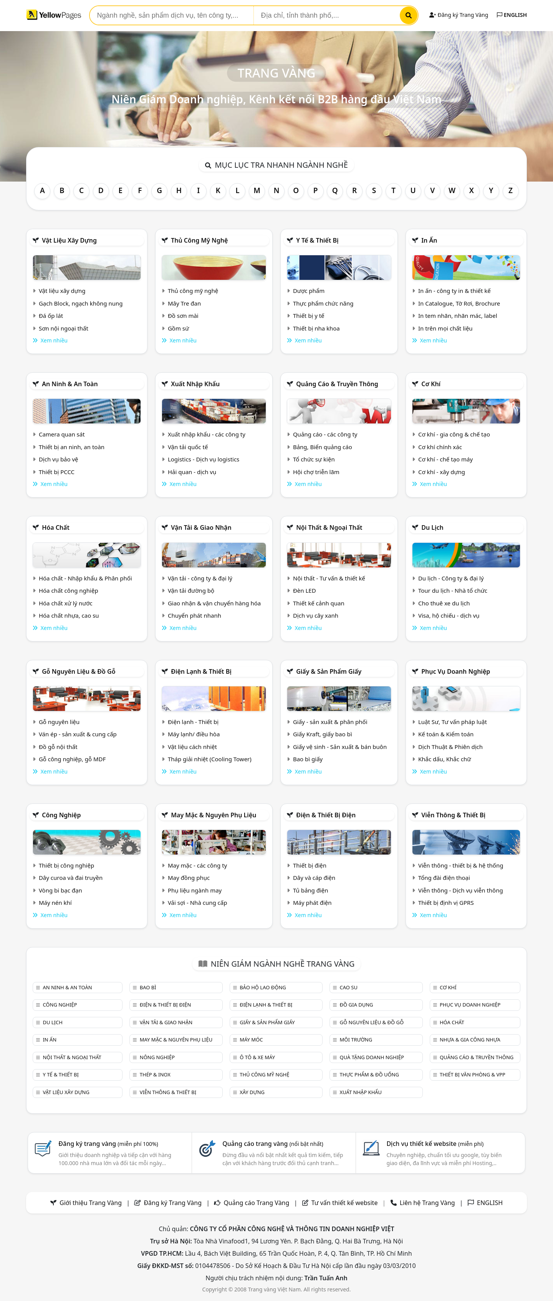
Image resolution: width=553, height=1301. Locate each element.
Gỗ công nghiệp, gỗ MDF (72, 759)
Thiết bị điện (309, 865)
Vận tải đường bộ (191, 590)
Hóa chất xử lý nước (66, 603)
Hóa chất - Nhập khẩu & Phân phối (85, 578)
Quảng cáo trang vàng (272, 1143)
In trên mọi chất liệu (445, 328)
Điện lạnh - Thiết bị (193, 722)
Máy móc (251, 1039)
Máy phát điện (312, 902)
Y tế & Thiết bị (317, 240)
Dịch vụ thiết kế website (434, 1143)
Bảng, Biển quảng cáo (322, 447)
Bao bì (148, 987)
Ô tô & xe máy (257, 1057)
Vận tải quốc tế (188, 447)
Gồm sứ (178, 328)
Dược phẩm (309, 290)
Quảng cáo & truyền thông (337, 384)
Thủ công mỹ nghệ (199, 240)
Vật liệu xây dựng (69, 240)
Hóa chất (56, 527)
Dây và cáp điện (314, 877)
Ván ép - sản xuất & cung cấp (78, 734)
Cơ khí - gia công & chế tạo (454, 434)
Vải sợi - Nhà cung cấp (197, 902)
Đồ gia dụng (356, 1004)
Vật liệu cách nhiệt (192, 747)
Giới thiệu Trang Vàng (91, 1203)
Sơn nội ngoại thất (63, 328)
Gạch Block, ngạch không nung (81, 303)
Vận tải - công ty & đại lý (200, 578)
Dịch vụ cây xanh (315, 615)
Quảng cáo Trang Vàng (256, 1203)
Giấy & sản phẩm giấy (328, 671)
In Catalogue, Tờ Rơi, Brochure (459, 303)
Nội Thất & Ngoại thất (329, 527)
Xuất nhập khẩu (195, 384)
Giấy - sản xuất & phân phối (330, 722)
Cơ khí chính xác (440, 447)
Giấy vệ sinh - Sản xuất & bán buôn (340, 747)
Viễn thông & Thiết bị (453, 815)
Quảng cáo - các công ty (325, 434)
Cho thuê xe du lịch (444, 603)
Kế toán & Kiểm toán (446, 734)
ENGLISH (512, 14)
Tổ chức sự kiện (314, 459)
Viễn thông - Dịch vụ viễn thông (460, 890)
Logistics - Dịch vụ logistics (203, 459)
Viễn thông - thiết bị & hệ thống (460, 865)
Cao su (349, 987)
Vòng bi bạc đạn (60, 890)
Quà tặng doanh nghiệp (372, 1057)
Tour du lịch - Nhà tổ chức (452, 590)
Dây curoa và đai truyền (71, 877)
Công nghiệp (61, 815)
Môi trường (356, 1039)
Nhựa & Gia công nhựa (470, 1039)
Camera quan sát (62, 434)
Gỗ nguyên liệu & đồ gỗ (78, 671)
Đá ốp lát (51, 315)
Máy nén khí (55, 902)
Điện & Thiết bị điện (326, 815)
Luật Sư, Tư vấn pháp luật (452, 722)
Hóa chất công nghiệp (68, 590)
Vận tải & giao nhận (201, 527)
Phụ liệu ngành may (195, 890)
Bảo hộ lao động (263, 987)
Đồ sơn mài (183, 315)
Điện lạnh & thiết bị (201, 671)
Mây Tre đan (184, 303)
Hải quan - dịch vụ (192, 472)
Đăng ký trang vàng (108, 1143)
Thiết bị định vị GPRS (446, 902)
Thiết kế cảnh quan (318, 603)
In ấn (429, 240)
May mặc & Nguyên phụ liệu (213, 815)
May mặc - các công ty (197, 865)
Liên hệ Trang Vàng (427, 1203)
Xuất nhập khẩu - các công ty (206, 434)
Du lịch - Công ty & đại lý (451, 578)
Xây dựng (252, 1092)
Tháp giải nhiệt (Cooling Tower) (210, 759)
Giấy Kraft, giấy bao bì (322, 734)
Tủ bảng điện (310, 890)
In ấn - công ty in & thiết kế (454, 290)
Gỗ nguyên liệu (59, 722)
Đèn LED (304, 590)
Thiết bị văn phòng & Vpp (472, 1074)
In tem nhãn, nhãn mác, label (457, 315)
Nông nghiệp (157, 1057)
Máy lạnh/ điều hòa (194, 734)
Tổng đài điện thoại (444, 877)
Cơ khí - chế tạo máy (445, 459)
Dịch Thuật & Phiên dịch (450, 747)
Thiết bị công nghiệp (66, 865)
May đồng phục (189, 877)
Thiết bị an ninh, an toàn (71, 447)
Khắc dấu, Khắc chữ (444, 759)
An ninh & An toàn (70, 384)
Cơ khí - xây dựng (441, 472)
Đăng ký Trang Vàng (458, 14)
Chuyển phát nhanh (194, 615)
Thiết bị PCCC (57, 472)
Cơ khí (430, 384)
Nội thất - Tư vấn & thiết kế (329, 578)
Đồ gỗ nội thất (58, 747)
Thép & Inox (155, 1074)
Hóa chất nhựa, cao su (69, 615)
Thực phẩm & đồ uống (369, 1074)
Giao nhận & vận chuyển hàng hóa (214, 603)
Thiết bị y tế (309, 315)
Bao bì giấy (308, 759)
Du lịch (432, 527)
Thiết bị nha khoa (316, 328)
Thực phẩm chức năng (323, 303)
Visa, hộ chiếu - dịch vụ (449, 615)
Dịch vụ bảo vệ (58, 459)
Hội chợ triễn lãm (316, 472)
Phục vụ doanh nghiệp (455, 671)
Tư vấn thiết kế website (345, 1203)
